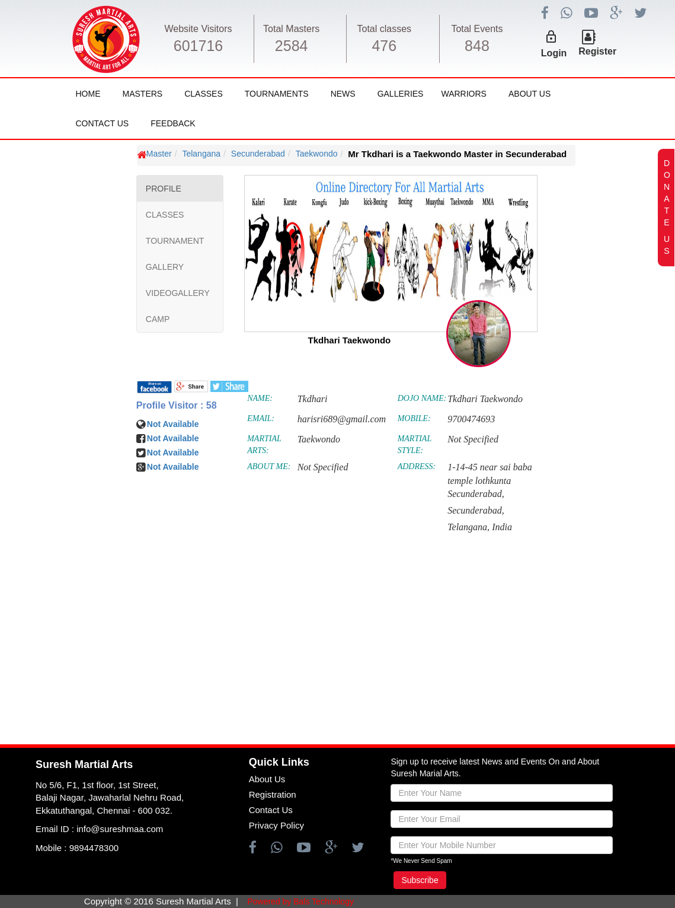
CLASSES (165, 214)
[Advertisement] (80, 498)
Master (159, 153)
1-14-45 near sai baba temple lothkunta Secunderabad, (489, 480)
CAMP (157, 319)
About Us (529, 93)
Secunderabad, (475, 510)
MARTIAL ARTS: (264, 444)
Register (597, 51)
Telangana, (468, 527)
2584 (291, 45)
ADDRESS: (417, 466)
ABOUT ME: (268, 466)
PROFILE (163, 188)
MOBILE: (414, 418)
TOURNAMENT (175, 241)
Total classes (384, 29)
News (343, 93)
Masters (143, 93)
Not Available (173, 424)
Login (554, 53)
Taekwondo (317, 153)
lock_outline (551, 37)
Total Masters (291, 29)
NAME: (260, 398)
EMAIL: (260, 418)
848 (477, 45)
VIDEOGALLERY (178, 293)
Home (88, 93)
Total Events (477, 29)
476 (384, 45)
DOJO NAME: (422, 398)
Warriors (463, 93)
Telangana (201, 153)
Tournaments (277, 93)
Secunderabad (258, 153)
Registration (272, 794)
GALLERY (165, 267)
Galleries (401, 93)
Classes (203, 93)
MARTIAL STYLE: (414, 444)
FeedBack (173, 123)
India (502, 527)
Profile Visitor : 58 (176, 405)
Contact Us (102, 123)
